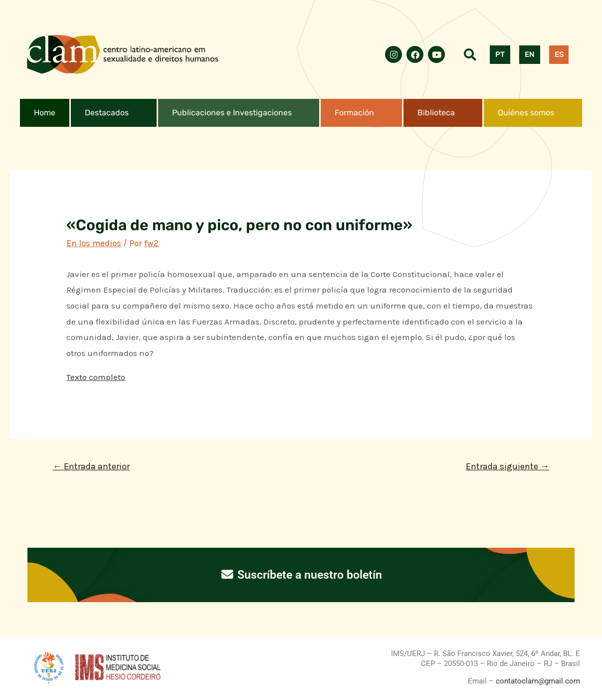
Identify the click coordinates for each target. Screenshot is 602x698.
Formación (354, 112)
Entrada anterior (91, 466)
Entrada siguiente (507, 466)
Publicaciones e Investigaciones (232, 112)
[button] (114, 113)
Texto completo (95, 377)
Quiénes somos (526, 112)
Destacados (107, 112)
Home (44, 112)
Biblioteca (436, 112)
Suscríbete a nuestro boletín (301, 575)
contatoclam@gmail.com (537, 681)
